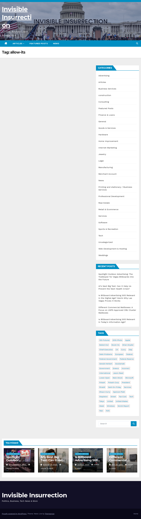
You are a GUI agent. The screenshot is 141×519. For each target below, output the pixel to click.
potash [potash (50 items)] (102, 382)
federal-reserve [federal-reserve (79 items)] (127, 359)
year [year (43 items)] (101, 411)
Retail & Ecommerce (108, 209)
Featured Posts (39, 43)
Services (102, 216)
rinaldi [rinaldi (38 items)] (102, 387)
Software (102, 222)
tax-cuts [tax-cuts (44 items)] (122, 397)
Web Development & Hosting (112, 249)
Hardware (103, 134)
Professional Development (111, 196)
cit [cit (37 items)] (117, 350)
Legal (101, 161)
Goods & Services (107, 128)
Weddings (103, 255)
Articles (18, 43)
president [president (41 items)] (126, 382)
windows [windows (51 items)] (111, 406)
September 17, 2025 (18, 465)
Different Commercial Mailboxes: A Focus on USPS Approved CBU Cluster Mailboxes (117, 310)
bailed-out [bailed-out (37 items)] (104, 345)
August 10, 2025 (50, 465)
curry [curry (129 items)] (123, 350)
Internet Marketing (107, 148)
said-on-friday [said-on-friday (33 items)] (114, 387)
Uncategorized (105, 242)
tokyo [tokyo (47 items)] (101, 401)
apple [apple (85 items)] (127, 340)
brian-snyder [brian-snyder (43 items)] (128, 345)
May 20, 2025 (117, 465)
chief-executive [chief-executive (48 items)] (106, 350)
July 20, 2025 (83, 465)
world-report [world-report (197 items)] (123, 406)
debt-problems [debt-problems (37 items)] (105, 354)
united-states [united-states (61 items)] (122, 401)
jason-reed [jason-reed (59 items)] (118, 373)
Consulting (103, 102)
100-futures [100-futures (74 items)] (104, 340)
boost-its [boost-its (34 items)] (116, 345)
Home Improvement (108, 141)
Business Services (107, 89)
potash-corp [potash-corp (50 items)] (113, 382)
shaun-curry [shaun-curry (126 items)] (104, 392)
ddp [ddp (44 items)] (130, 350)
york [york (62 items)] (108, 411)
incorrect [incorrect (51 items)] (125, 368)
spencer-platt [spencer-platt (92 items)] (119, 392)
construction (104, 95)
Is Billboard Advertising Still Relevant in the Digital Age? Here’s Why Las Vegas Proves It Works (116, 298)
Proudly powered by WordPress (14, 514)
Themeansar (49, 514)
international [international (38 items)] (104, 373)
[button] (137, 43)
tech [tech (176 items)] (131, 397)
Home (136, 514)
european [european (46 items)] (119, 354)
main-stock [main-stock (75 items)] (117, 378)
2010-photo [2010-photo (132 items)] (117, 340)
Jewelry (102, 154)
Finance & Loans (106, 115)
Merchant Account (107, 174)
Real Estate (104, 203)
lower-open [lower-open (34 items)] (104, 378)
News (56, 43)
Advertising (103, 75)
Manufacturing (105, 167)
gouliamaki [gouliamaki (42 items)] (120, 364)
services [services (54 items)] (127, 387)
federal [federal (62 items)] (129, 354)
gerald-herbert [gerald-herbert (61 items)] (105, 364)
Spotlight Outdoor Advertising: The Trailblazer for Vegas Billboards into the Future (116, 277)
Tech (100, 235)
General (102, 121)
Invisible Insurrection (16, 17)
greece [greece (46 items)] (116, 368)
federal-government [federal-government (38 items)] (108, 359)
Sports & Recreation (108, 229)
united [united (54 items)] (110, 401)
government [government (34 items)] (104, 368)
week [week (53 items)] (101, 406)
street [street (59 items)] (113, 397)
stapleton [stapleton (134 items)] (103, 397)
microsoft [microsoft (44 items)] (129, 378)
